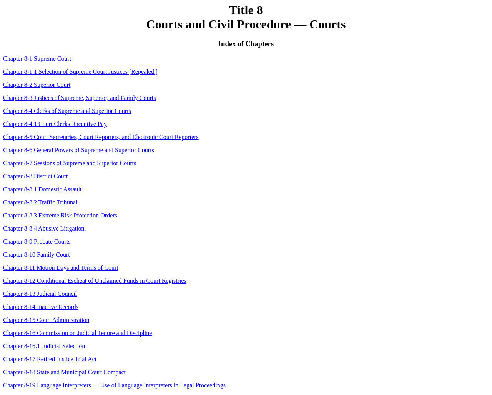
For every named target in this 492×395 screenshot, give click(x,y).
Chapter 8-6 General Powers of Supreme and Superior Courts (78, 150)
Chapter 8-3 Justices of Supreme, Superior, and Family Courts (79, 98)
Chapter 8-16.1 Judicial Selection (44, 346)
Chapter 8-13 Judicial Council (40, 293)
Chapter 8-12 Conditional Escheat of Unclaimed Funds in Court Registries (94, 280)
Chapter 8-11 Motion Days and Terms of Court (60, 267)
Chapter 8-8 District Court (35, 176)
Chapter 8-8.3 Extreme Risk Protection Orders (60, 215)
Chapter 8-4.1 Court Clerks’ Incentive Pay (55, 124)
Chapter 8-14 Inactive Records (40, 307)
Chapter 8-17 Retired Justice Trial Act (49, 359)
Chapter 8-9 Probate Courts (37, 241)
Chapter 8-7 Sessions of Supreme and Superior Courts (69, 163)
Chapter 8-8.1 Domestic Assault (42, 189)
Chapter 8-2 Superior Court (37, 84)
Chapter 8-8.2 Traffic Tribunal (40, 202)
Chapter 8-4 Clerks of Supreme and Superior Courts (67, 111)
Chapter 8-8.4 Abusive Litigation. (44, 228)
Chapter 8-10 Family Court (36, 254)
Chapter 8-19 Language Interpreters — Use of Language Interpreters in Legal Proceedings (114, 385)
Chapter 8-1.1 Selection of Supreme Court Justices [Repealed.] (80, 71)
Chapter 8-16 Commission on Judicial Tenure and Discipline (77, 333)
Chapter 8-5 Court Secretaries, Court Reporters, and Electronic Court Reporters (101, 137)
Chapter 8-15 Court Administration (46, 320)
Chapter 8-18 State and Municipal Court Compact (64, 372)
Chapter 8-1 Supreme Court (37, 58)
